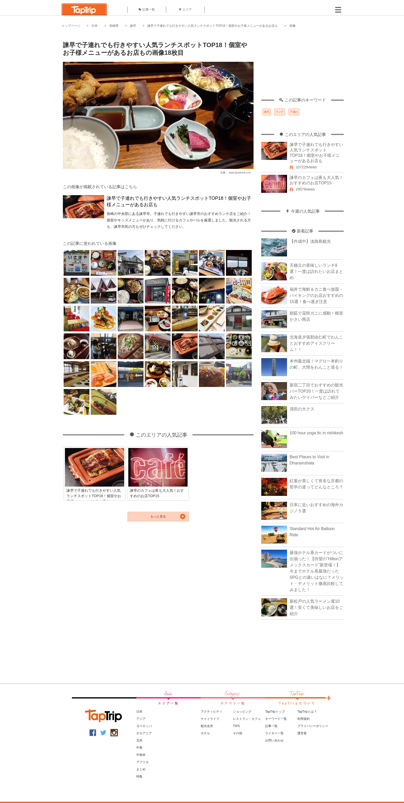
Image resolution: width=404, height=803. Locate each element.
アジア (141, 719)
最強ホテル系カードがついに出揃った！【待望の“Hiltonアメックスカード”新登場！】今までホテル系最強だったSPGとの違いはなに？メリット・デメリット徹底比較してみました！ (317, 571)
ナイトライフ (210, 719)
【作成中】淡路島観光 (310, 241)
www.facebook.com (240, 172)
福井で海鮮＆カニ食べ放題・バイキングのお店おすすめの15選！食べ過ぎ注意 (316, 295)
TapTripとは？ (307, 711)
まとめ (141, 769)
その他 (237, 733)
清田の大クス (302, 409)
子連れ (294, 111)
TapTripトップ (275, 711)
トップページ (71, 26)
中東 (139, 747)
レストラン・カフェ (247, 719)
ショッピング (242, 711)
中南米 (141, 755)
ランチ (279, 111)
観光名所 (207, 726)
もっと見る (158, 516)
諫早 (133, 26)
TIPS (236, 726)
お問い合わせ (274, 740)
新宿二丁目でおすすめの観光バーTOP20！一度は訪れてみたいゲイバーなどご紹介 (316, 391)
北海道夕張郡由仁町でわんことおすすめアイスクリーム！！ (316, 343)
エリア (185, 9)
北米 (139, 740)
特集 (139, 776)
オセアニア (144, 733)
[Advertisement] (302, 65)
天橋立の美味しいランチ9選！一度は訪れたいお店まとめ (316, 271)
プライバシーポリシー (312, 726)
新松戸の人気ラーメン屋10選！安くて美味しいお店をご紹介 (316, 607)
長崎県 (114, 26)
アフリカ (142, 762)
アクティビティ (211, 711)
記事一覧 (147, 9)
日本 (94, 26)
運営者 (302, 733)
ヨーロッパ (144, 726)
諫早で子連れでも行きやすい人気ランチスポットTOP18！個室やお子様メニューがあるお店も (212, 26)
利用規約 (303, 719)
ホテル (205, 733)
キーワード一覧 (276, 719)
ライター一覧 (274, 733)
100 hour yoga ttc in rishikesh (316, 433)
